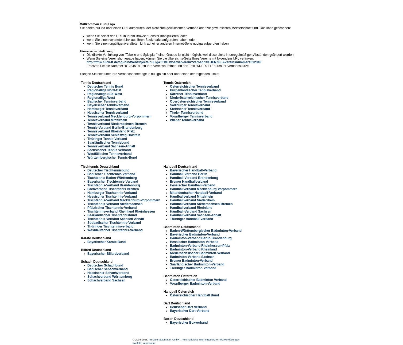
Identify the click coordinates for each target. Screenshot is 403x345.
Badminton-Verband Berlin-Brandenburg (201, 238)
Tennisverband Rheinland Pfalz (111, 131)
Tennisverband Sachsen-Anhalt (111, 146)
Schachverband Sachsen (106, 280)
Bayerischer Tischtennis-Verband (112, 181)
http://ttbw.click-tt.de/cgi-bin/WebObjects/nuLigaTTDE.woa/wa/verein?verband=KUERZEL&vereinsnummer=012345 (174, 62)
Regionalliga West (101, 98)
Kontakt (137, 343)
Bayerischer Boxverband (189, 322)
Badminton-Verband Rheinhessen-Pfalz (200, 246)
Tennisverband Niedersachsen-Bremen (117, 124)
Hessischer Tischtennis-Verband (112, 196)
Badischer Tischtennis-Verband (111, 174)
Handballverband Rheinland (191, 208)
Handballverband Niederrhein (192, 200)
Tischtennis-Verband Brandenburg (113, 185)
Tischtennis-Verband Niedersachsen (115, 204)
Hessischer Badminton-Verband (194, 242)
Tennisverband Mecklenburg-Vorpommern (119, 116)
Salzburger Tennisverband (190, 105)
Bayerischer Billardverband (108, 254)
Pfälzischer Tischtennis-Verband (112, 208)
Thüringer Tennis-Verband (107, 139)
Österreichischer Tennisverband (194, 86)
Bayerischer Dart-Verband (189, 311)
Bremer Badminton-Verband (191, 260)
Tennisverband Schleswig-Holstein (113, 135)
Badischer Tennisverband (106, 101)
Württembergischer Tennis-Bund (112, 157)
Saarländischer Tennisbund (108, 142)
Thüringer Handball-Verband (191, 219)
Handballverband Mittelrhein (191, 196)
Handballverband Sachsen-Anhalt (195, 215)
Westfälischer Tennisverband (109, 154)
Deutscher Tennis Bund (105, 86)
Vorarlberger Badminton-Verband (195, 283)
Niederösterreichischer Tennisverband (199, 98)
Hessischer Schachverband (108, 273)
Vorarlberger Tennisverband (191, 116)
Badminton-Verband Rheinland (193, 249)
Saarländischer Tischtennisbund (112, 215)
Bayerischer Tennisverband (108, 105)
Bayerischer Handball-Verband (193, 170)
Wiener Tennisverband (187, 120)
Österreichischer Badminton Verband (198, 280)
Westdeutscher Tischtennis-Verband (115, 230)
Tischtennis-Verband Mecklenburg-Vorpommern (123, 200)
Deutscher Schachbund (105, 265)
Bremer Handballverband (189, 181)
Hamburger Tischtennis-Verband (112, 193)
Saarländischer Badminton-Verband (197, 264)
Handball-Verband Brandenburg (194, 178)
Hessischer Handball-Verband (192, 185)
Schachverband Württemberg (109, 277)
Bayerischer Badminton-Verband (195, 234)
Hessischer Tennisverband (107, 113)
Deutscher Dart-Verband (188, 307)
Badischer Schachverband (107, 269)
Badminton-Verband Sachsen (192, 257)
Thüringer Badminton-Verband (193, 268)
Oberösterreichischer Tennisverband (198, 101)
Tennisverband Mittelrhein (107, 120)
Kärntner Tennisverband (188, 94)
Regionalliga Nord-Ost (104, 90)
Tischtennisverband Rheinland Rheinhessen (121, 211)
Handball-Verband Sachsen (190, 211)
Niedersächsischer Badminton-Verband (200, 253)
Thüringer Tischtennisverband (110, 226)
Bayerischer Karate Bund (106, 242)
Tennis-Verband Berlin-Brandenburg (114, 128)
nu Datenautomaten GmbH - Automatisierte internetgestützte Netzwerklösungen (194, 339)
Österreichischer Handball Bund (194, 295)
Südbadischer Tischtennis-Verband (114, 223)
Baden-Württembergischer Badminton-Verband (206, 231)
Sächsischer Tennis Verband (109, 150)
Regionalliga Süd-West (104, 94)
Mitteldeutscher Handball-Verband (196, 193)
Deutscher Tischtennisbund (108, 170)
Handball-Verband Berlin (188, 174)
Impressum (149, 343)
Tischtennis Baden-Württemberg (112, 178)
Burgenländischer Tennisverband (195, 90)
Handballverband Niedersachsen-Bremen (201, 204)
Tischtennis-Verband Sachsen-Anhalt (115, 219)
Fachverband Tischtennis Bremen (113, 189)
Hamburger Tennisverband (107, 109)
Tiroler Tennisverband (186, 113)
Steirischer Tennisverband (190, 109)
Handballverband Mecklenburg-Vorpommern (204, 189)
